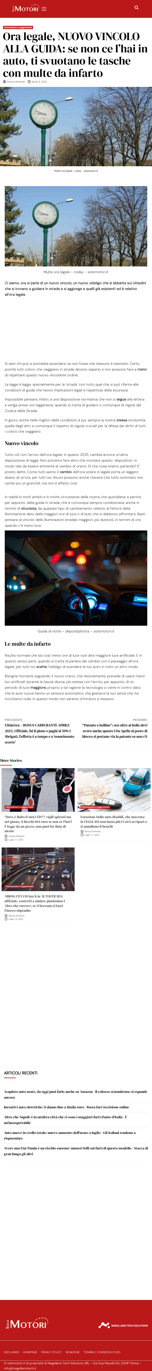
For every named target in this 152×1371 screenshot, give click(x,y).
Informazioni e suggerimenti (18, 27)
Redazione (73, 1352)
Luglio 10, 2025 (16, 919)
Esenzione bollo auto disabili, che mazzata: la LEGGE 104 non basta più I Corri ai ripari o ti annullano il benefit (114, 822)
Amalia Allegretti (17, 836)
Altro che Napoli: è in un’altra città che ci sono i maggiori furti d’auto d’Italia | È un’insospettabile (65, 1119)
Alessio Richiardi (16, 81)
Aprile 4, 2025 (39, 81)
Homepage (30, 1352)
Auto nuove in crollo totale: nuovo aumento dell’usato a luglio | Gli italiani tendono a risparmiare (70, 1135)
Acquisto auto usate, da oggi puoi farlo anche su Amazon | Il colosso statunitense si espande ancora (75, 1094)
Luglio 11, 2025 (16, 840)
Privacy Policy (51, 1352)
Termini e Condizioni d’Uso (102, 1352)
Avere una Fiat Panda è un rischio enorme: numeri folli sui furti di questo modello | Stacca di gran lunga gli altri (76, 1151)
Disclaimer (11, 1352)
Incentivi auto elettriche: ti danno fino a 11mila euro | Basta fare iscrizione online (66, 1107)
